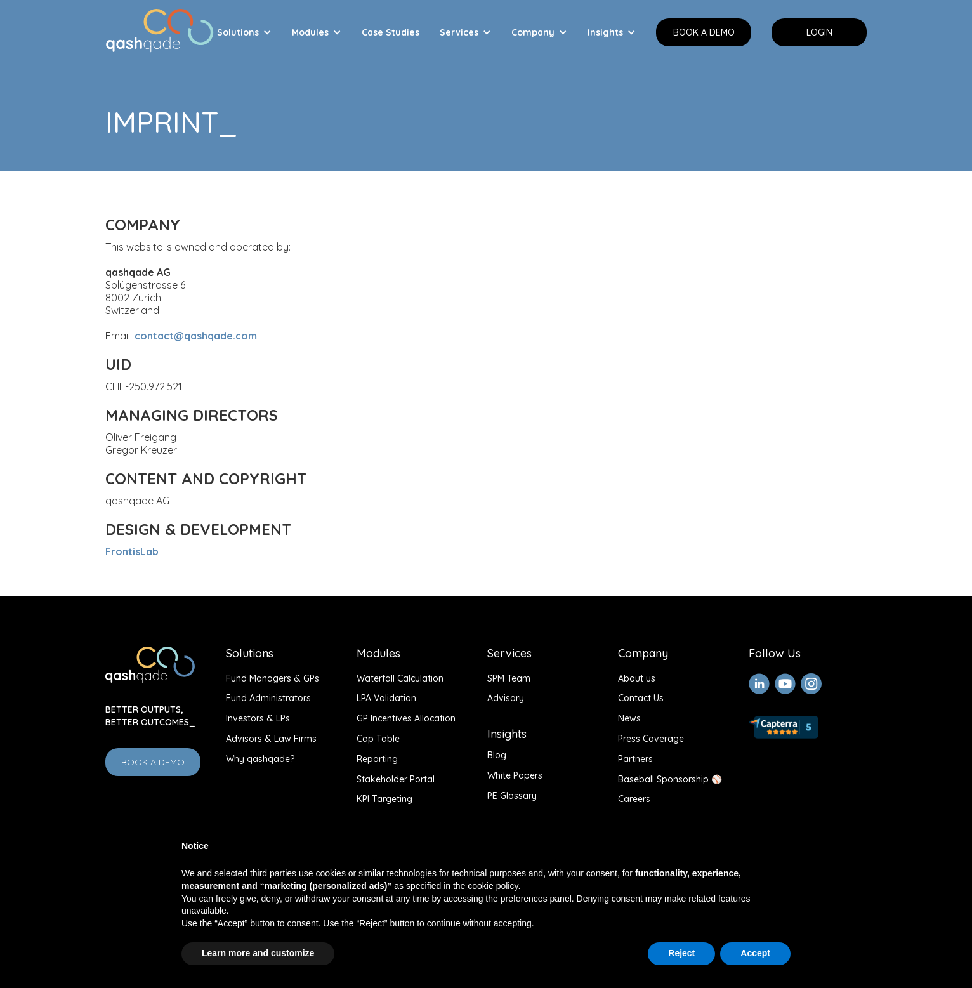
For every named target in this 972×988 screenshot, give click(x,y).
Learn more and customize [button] (258, 953)
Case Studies (390, 32)
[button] (244, 32)
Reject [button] (681, 953)
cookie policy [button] (493, 886)
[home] (159, 28)
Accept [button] (755, 953)
